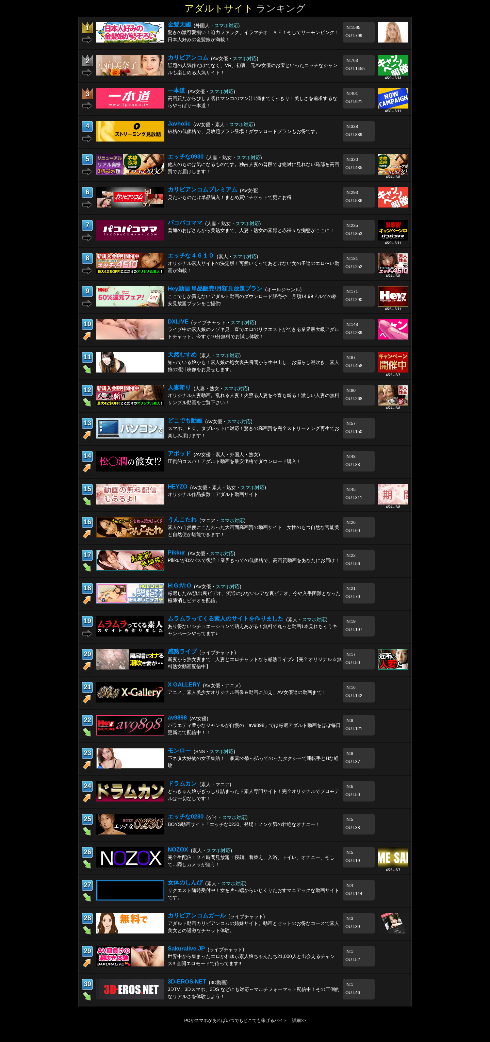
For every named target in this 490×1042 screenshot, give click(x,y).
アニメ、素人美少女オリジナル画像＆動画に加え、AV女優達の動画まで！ (247, 692)
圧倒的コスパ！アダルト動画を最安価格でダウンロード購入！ (234, 461)
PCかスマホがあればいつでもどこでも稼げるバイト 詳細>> (245, 1020)
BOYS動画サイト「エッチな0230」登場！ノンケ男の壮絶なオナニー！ (244, 824)
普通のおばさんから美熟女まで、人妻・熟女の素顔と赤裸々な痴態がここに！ (251, 230)
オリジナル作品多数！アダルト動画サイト (213, 494)
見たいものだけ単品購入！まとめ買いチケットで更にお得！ (232, 197)
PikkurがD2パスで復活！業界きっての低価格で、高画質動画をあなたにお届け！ (254, 560)
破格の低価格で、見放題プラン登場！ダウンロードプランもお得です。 (244, 131)
